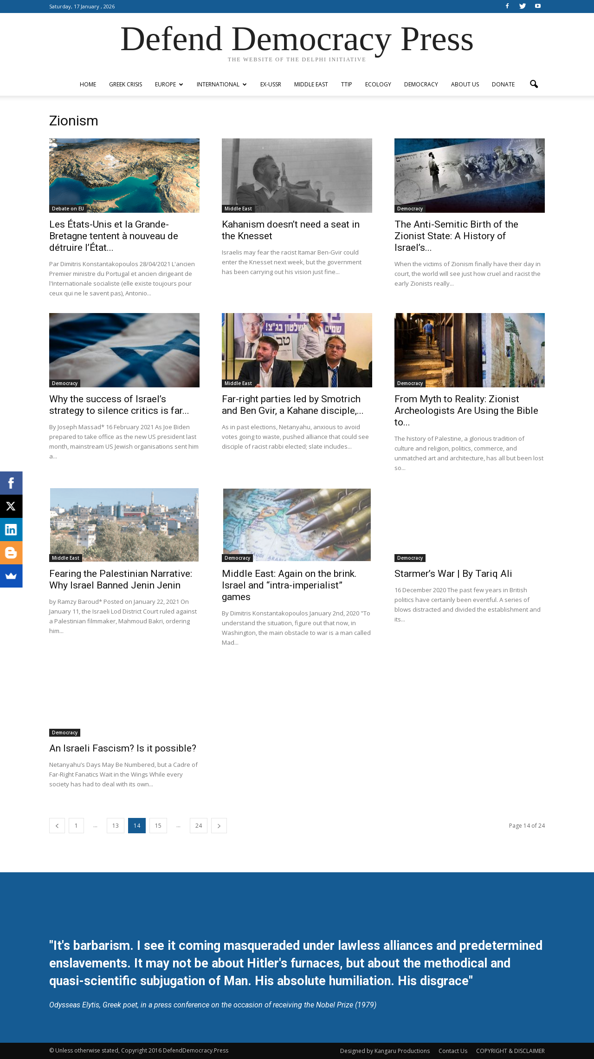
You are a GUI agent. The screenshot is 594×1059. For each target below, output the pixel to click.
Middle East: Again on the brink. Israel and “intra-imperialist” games (289, 585)
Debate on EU (68, 208)
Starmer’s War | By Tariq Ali (453, 573)
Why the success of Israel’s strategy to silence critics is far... (119, 404)
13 (115, 826)
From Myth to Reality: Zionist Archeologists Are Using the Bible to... (466, 410)
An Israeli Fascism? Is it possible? (122, 748)
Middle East (311, 84)
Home (88, 84)
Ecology (378, 84)
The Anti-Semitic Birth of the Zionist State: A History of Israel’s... (456, 236)
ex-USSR (270, 84)
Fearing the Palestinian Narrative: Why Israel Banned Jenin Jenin (120, 579)
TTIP (346, 84)
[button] (534, 84)
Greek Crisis (125, 84)
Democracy (421, 84)
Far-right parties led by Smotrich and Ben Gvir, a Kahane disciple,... (293, 404)
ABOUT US (465, 84)
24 (198, 826)
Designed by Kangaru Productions (385, 1051)
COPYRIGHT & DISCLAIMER (510, 1051)
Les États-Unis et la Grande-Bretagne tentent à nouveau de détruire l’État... (113, 236)
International (222, 84)
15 (158, 826)
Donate (503, 84)
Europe (169, 84)
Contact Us (453, 1051)
